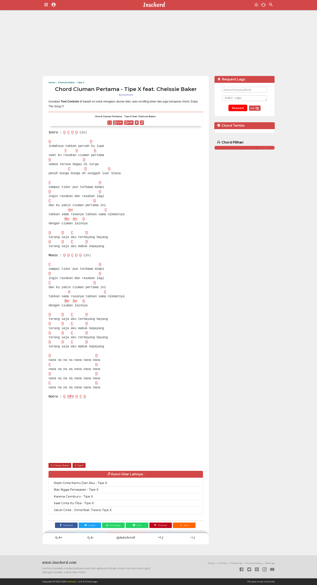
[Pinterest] (161, 525)
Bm (66, 219)
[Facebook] (64, 525)
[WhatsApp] (113, 525)
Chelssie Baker (61, 465)
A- (90, 538)
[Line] (137, 525)
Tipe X (80, 465)
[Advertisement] (158, 44)
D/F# (71, 397)
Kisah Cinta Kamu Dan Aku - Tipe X (80, 483)
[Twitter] (89, 525)
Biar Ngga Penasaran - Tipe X (76, 490)
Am (70, 210)
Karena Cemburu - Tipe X (73, 496)
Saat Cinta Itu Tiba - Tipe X (74, 503)
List (254, 108)
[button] (185, 525)
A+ (58, 538)
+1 (161, 538)
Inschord (71, 581)
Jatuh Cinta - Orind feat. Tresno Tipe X (83, 510)
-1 (193, 538)
